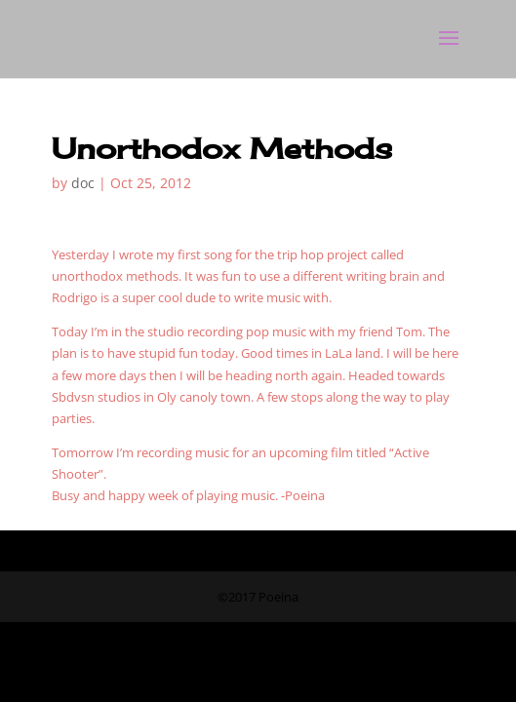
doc (83, 183)
